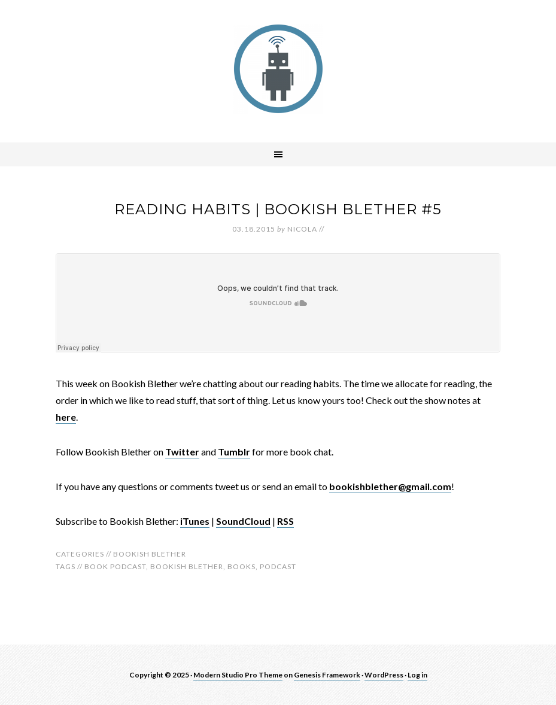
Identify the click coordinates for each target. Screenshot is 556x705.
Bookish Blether (149, 553)
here (66, 417)
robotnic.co (278, 69)
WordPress (383, 674)
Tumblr (234, 451)
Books (241, 566)
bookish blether (186, 566)
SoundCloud (243, 521)
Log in (417, 674)
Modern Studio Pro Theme (237, 674)
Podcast (278, 566)
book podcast (115, 566)
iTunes (194, 521)
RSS (285, 521)
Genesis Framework (327, 674)
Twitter (182, 451)
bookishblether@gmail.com (390, 486)
